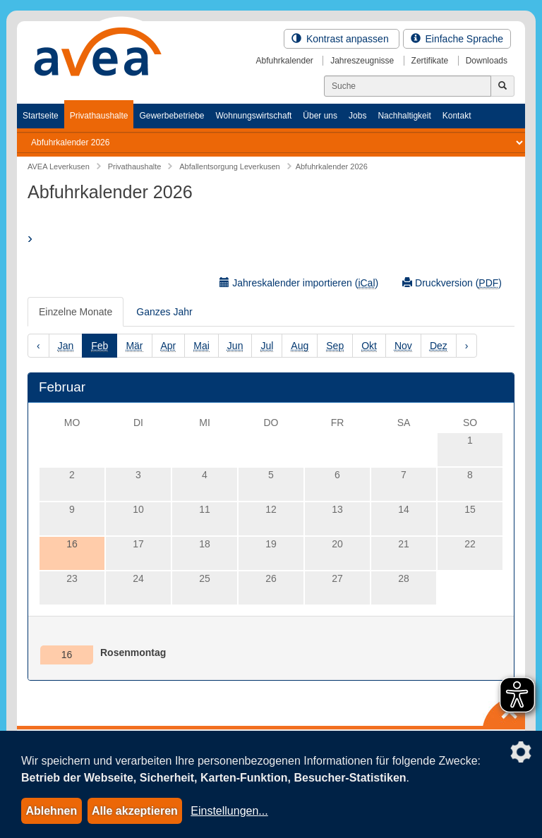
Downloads (486, 61)
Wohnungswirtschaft (253, 116)
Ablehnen (51, 811)
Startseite (41, 116)
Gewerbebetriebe (171, 116)
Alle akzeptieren (135, 811)
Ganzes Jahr (164, 311)
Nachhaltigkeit (404, 116)
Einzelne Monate (75, 311)
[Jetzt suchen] (502, 86)
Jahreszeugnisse (362, 61)
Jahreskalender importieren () (298, 283)
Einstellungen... (229, 811)
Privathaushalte (99, 116)
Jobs (357, 116)
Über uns (320, 116)
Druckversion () (452, 283)
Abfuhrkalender (284, 61)
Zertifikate (430, 61)
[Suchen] (407, 86)
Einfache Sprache (457, 38)
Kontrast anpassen (341, 38)
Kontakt (456, 116)
